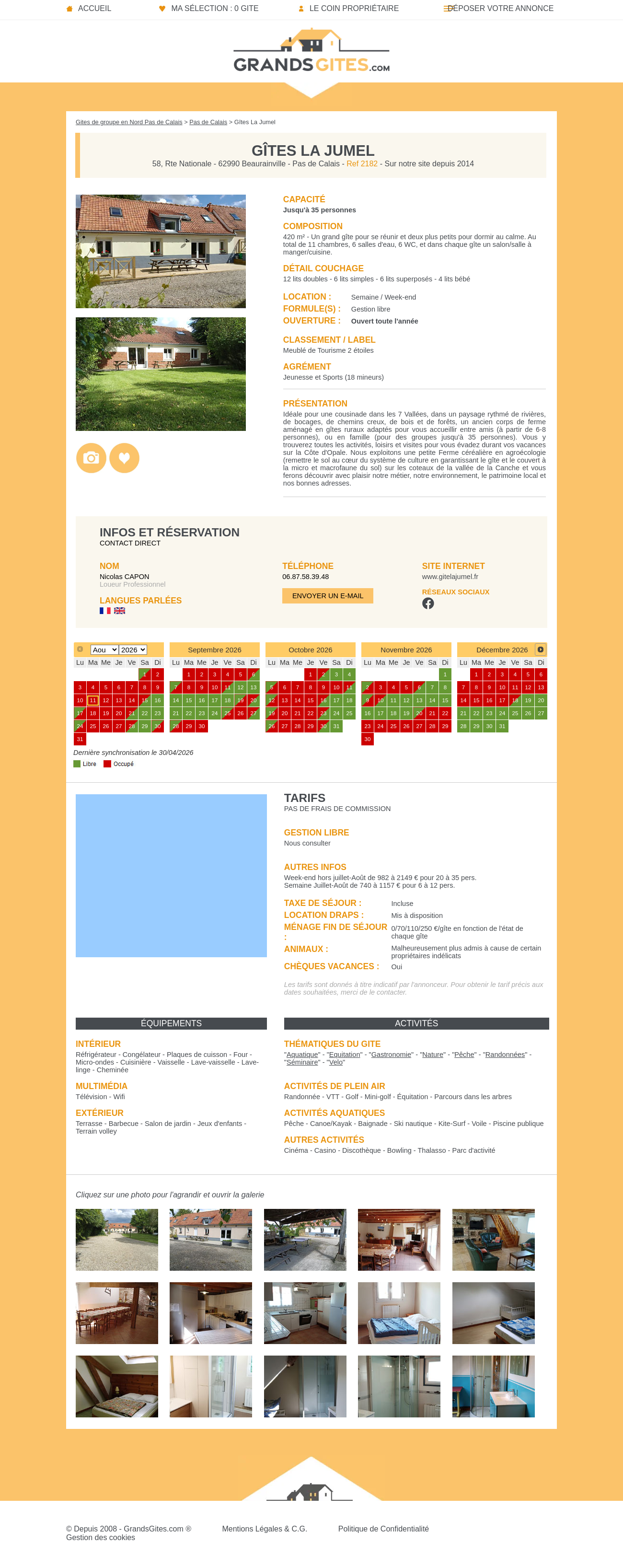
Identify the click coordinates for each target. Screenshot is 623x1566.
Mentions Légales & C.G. (264, 1529)
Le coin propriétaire (354, 8)
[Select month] (105, 650)
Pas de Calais (208, 122)
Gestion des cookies (100, 1537)
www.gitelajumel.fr (450, 576)
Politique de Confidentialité (383, 1529)
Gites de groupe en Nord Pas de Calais (129, 122)
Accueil (94, 8)
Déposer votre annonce (501, 8)
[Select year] (133, 650)
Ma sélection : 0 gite (214, 8)
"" (302, 1054)
